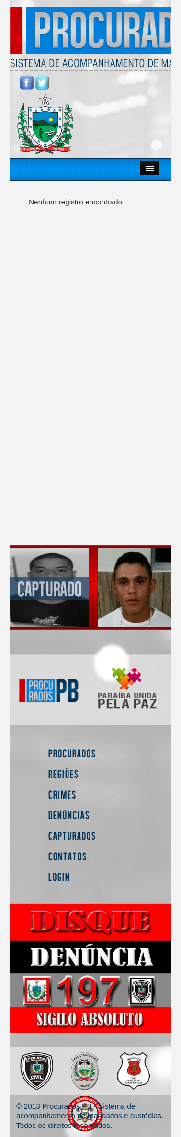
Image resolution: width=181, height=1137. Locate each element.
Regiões (63, 774)
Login (59, 877)
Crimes (62, 794)
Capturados (72, 836)
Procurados (72, 753)
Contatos (67, 856)
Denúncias (69, 815)
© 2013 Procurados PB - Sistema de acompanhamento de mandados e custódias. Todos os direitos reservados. (89, 1115)
